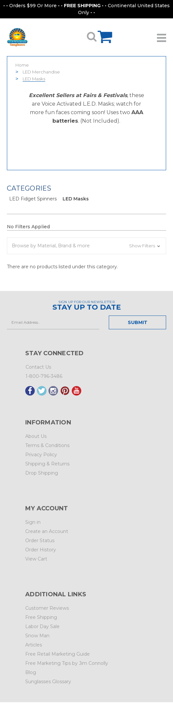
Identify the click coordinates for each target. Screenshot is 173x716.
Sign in (33, 522)
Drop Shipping (41, 473)
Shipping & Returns (47, 464)
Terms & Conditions (47, 445)
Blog (30, 672)
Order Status (39, 540)
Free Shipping (41, 617)
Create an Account (46, 531)
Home (22, 65)
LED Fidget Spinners (33, 199)
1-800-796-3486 (44, 376)
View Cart (36, 559)
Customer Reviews (47, 608)
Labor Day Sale (42, 626)
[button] (86, 245)
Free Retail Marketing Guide (57, 654)
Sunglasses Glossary (48, 682)
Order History (40, 550)
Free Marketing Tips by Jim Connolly (66, 663)
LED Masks (34, 78)
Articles (33, 645)
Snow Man (37, 636)
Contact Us (38, 367)
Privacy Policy (41, 455)
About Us (36, 436)
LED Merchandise (41, 71)
